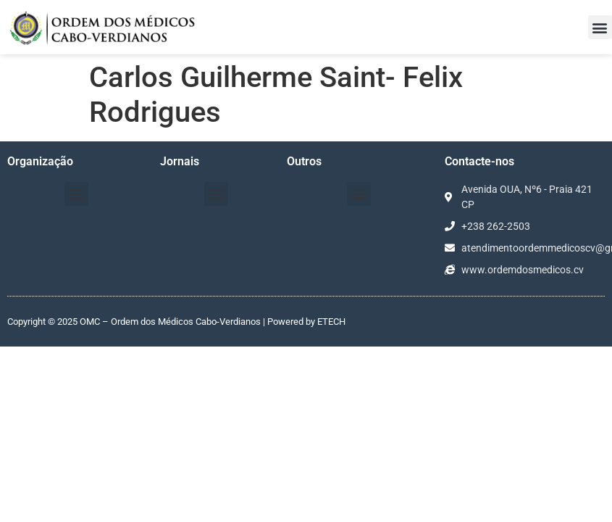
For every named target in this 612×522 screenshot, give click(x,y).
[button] (600, 27)
